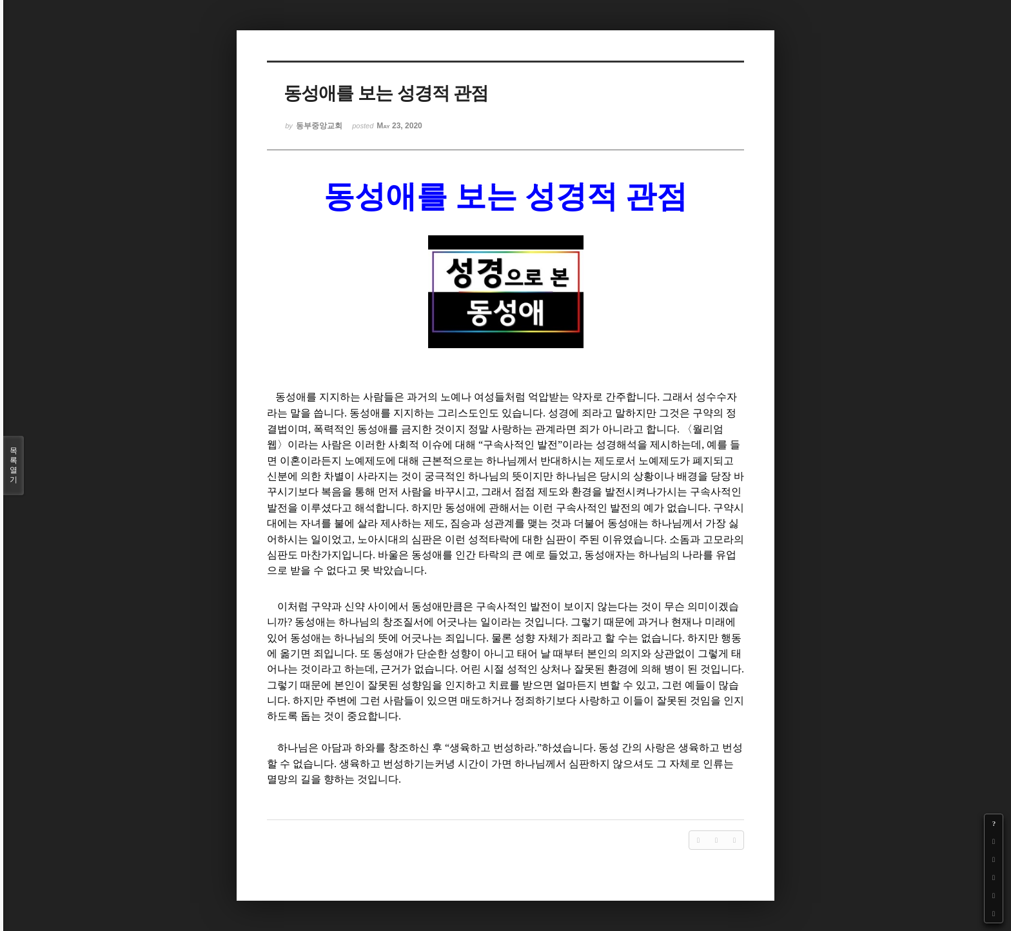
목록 (13, 465)
